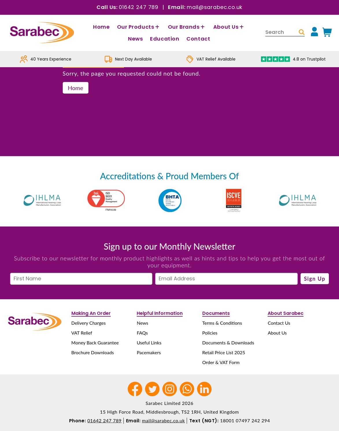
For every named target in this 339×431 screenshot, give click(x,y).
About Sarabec (285, 313)
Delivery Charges (88, 323)
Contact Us (279, 323)
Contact (198, 38)
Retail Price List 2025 (223, 352)
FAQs (142, 332)
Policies (210, 332)
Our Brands (187, 26)
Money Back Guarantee (95, 342)
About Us (229, 26)
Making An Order (91, 313)
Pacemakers (149, 352)
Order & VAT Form (221, 362)
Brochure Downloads (92, 352)
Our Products (139, 26)
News (135, 38)
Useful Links (149, 342)
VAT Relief (81, 332)
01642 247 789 (138, 7)
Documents (216, 313)
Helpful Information (160, 313)
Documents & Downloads (228, 342)
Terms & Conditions (222, 323)
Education (164, 38)
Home (101, 26)
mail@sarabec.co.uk (214, 7)
